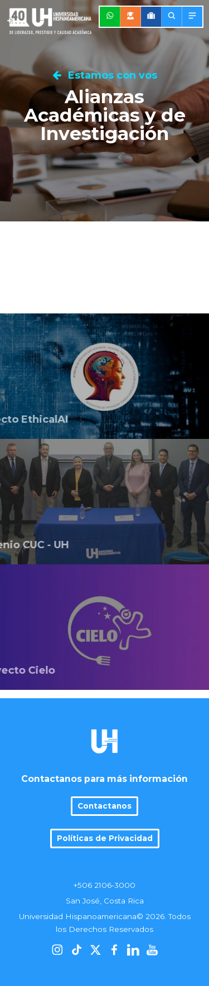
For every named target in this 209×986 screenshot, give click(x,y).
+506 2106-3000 (104, 885)
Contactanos (104, 805)
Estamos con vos (104, 75)
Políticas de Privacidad (105, 838)
